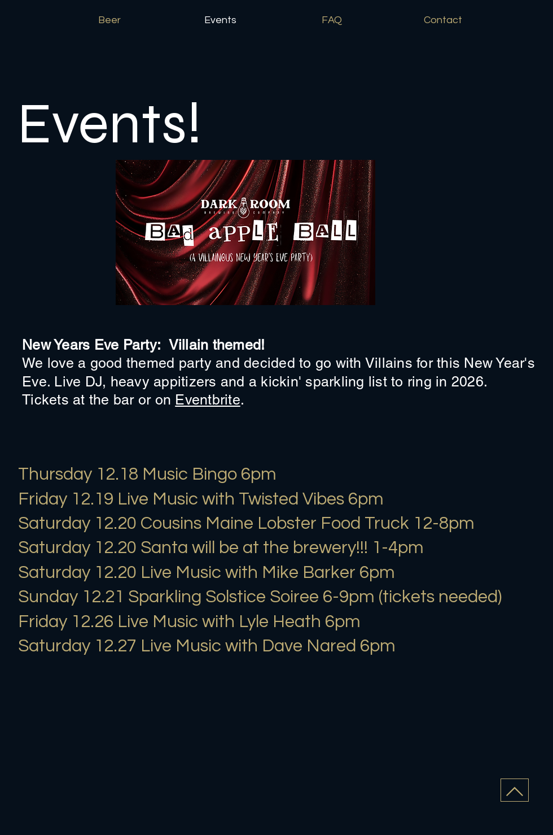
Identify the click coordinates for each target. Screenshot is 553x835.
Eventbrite (207, 400)
